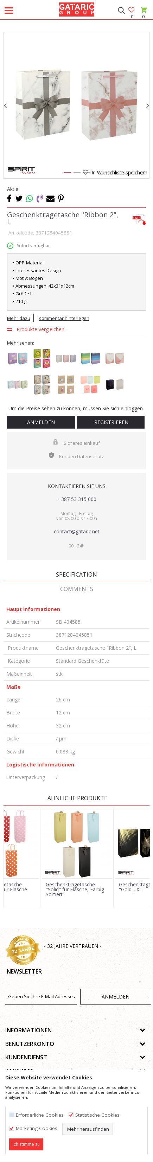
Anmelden (41, 422)
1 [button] (66, 174)
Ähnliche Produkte (76, 798)
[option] (76, 105)
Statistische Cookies (97, 1115)
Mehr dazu (18, 318)
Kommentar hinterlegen (64, 318)
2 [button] (76, 174)
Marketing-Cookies (36, 1128)
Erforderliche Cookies (40, 1115)
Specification (76, 574)
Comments (76, 589)
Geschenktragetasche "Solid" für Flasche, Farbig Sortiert (75, 889)
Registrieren (110, 422)
